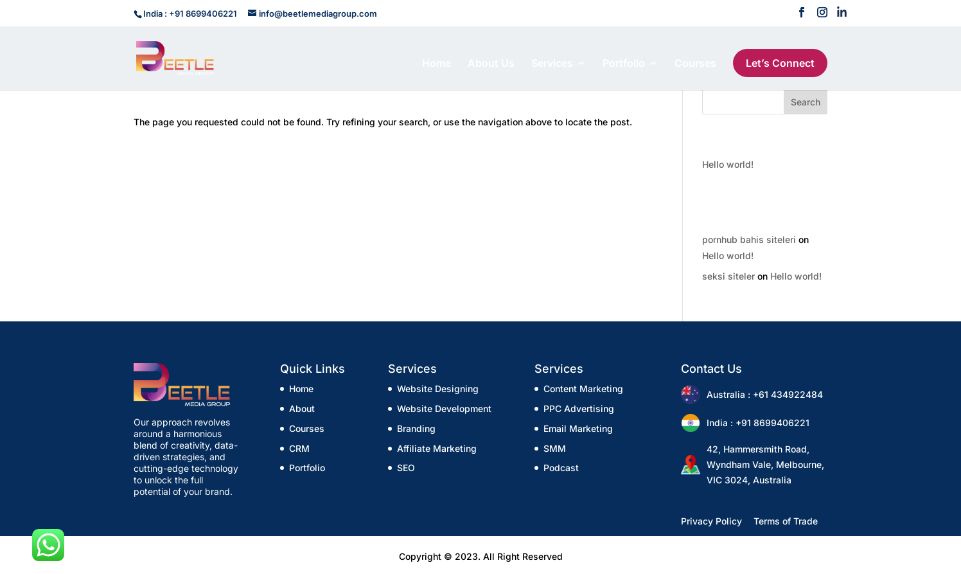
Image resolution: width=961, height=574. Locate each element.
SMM (554, 448)
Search (805, 101)
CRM (299, 448)
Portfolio (624, 63)
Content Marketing (583, 388)
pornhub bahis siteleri (749, 239)
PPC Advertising (578, 408)
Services (552, 63)
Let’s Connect (780, 63)
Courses (695, 63)
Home (436, 63)
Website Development (444, 408)
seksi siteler (728, 276)
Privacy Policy (711, 521)
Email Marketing (578, 428)
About (302, 408)
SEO (406, 467)
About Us (491, 63)
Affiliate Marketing (437, 448)
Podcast (561, 467)
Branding (416, 428)
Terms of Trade (786, 521)
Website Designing (438, 388)
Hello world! (728, 164)
